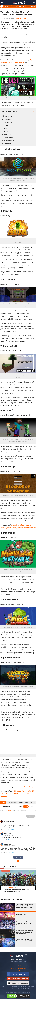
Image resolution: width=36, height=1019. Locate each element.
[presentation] (7, 802)
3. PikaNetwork (7, 137)
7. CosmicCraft (7, 125)
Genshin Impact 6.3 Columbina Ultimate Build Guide (23, 923)
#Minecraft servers (16, 802)
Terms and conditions (18, 968)
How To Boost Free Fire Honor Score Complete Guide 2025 (24, 940)
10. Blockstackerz (8, 116)
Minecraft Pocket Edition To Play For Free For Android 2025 (17, 32)
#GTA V (15, 6)
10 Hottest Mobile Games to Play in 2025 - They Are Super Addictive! (17, 890)
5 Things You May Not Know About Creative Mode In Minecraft (15, 36)
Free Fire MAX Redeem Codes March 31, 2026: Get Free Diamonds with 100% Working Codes (24, 906)
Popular (32, 806)
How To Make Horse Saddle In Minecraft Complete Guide (17, 34)
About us (18, 966)
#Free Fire (21, 6)
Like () (4, 829)
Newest (26, 806)
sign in (9, 810)
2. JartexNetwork (8, 140)
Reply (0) (11, 829)
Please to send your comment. (14, 810)
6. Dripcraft (6, 128)
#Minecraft (8, 6)
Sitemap (18, 970)
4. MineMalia (6, 134)
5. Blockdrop (6, 131)
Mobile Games (21, 18)
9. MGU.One (6, 119)
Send (30, 816)
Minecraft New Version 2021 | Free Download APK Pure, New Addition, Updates (17, 794)
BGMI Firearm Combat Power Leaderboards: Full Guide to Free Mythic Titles (24, 932)
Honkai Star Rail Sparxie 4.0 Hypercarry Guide (24, 913)
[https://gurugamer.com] (18, 955)
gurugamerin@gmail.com (19, 961)
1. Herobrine (6, 143)
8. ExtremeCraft (7, 122)
